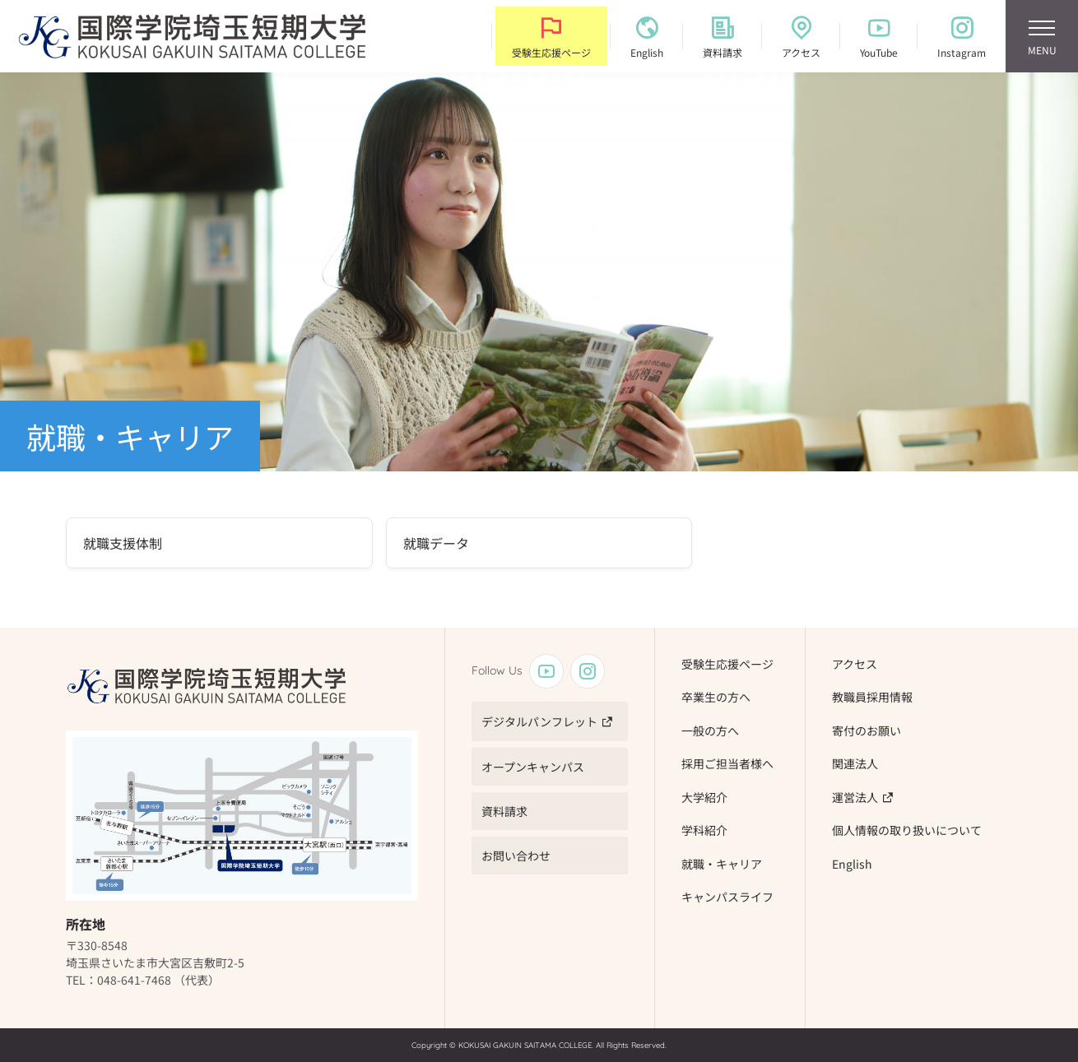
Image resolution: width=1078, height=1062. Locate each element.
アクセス (854, 664)
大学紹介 (704, 797)
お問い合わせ (516, 855)
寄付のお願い (866, 730)
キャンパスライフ (727, 896)
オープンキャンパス (532, 766)
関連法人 (855, 763)
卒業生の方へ (715, 697)
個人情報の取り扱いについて (907, 830)
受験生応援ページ (727, 664)
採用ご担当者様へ (727, 763)
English (852, 864)
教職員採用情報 (872, 697)
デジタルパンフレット (539, 721)
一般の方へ (710, 730)
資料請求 (504, 811)
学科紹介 (704, 830)
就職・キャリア (721, 864)
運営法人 (855, 797)
